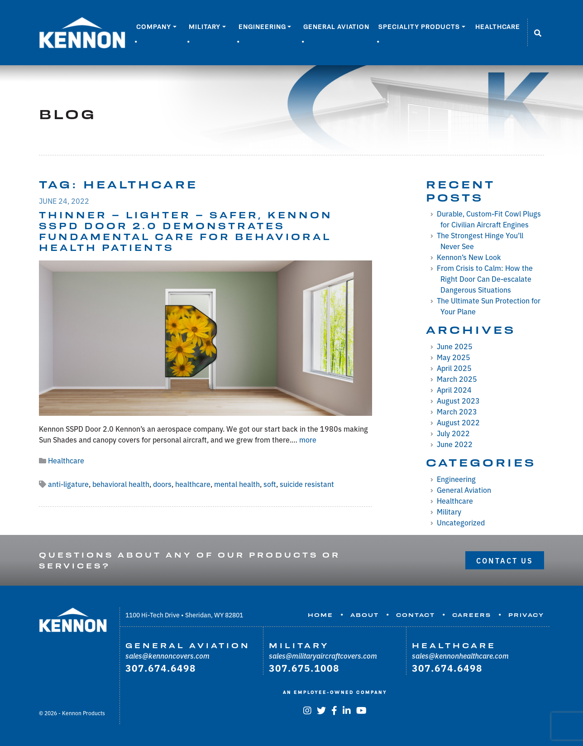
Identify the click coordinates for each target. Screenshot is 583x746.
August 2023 (458, 400)
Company (153, 26)
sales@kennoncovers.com (167, 655)
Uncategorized (461, 522)
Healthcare (497, 26)
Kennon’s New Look (469, 257)
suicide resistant (307, 484)
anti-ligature (68, 484)
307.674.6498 (160, 667)
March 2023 (457, 411)
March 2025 (457, 379)
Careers (471, 615)
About (364, 615)
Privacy (526, 615)
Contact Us (504, 560)
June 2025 (455, 346)
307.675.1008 (304, 667)
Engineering (262, 26)
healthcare (192, 484)
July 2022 (453, 433)
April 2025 (454, 368)
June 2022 (455, 444)
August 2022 (458, 422)
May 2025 (453, 357)
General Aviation (336, 26)
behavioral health (120, 484)
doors (162, 484)
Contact (415, 615)
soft (269, 484)
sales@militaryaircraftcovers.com (323, 655)
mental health (237, 484)
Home (320, 615)
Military (204, 26)
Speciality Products (419, 26)
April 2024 (454, 390)
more (307, 439)
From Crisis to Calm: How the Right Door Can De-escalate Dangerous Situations (485, 278)
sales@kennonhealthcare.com (460, 655)
